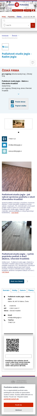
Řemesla (14, 35)
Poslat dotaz (18, 101)
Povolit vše (18, 405)
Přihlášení (27, 10)
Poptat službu (18, 105)
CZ (29, 16)
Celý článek (14, 213)
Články (19, 17)
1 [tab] (18, 132)
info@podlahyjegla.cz (12, 145)
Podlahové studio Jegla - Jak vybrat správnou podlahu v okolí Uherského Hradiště (18, 197)
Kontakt (6, 290)
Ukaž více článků (17, 281)
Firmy (4, 17)
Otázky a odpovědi (32, 62)
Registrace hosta (17, 10)
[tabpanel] (18, 124)
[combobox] (16, 25)
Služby (14, 290)
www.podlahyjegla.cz (12, 151)
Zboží (25, 17)
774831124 (9, 138)
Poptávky (11, 17)
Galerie (23, 290)
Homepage (5, 35)
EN (34, 16)
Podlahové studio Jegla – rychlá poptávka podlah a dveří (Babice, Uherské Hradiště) (18, 256)
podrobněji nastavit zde (11, 399)
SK (31, 16)
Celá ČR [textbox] (8, 25)
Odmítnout (18, 410)
